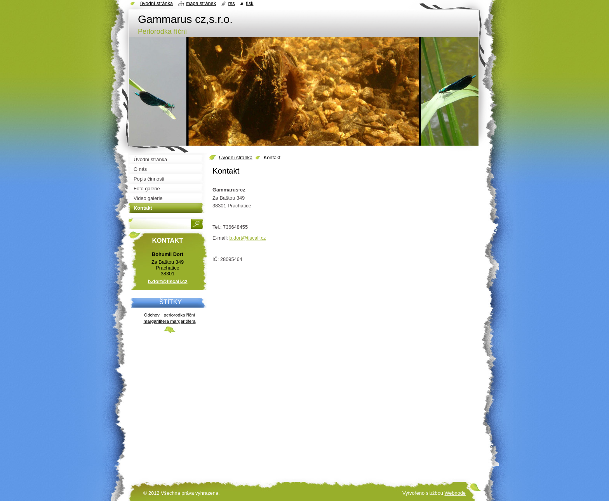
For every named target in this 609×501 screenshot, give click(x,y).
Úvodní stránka (235, 157)
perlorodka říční (179, 314)
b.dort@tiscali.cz (247, 238)
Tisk (249, 3)
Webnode (455, 493)
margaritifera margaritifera (169, 321)
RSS (231, 3)
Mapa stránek (201, 3)
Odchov (152, 314)
